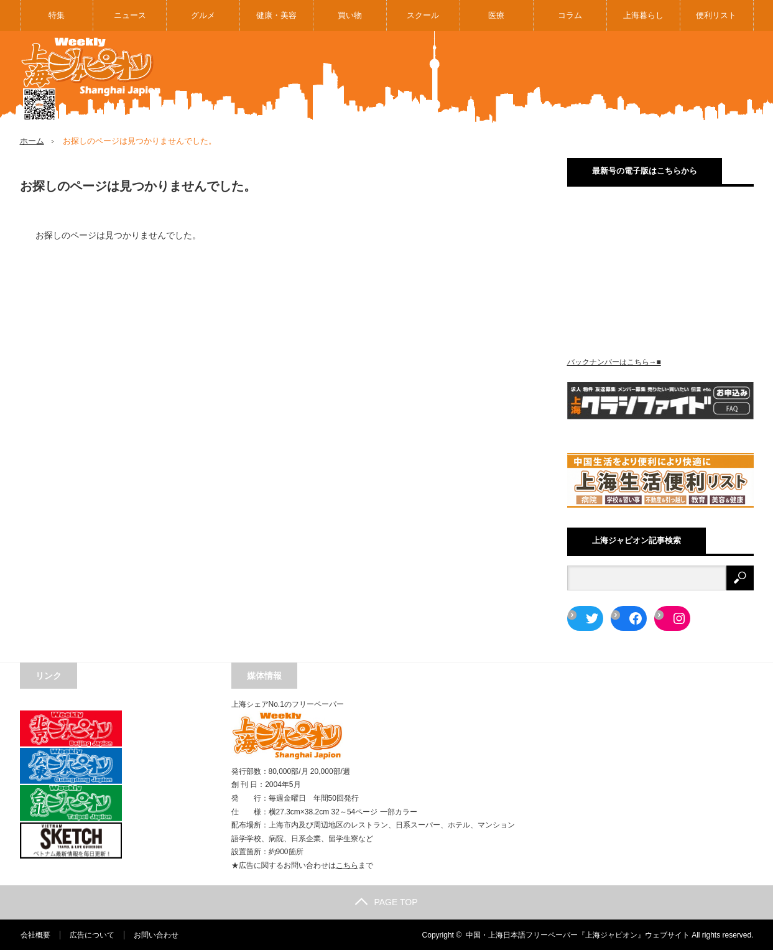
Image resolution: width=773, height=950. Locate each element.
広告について (91, 934)
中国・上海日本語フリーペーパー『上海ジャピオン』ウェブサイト (578, 934)
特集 (57, 15)
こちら (347, 864)
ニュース (130, 15)
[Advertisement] (527, 77)
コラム (570, 15)
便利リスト (716, 15)
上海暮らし (643, 15)
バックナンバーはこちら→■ (614, 362)
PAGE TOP (386, 901)
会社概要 (35, 934)
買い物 (350, 15)
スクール (423, 15)
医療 (496, 15)
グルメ (203, 15)
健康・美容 (276, 15)
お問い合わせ (155, 934)
